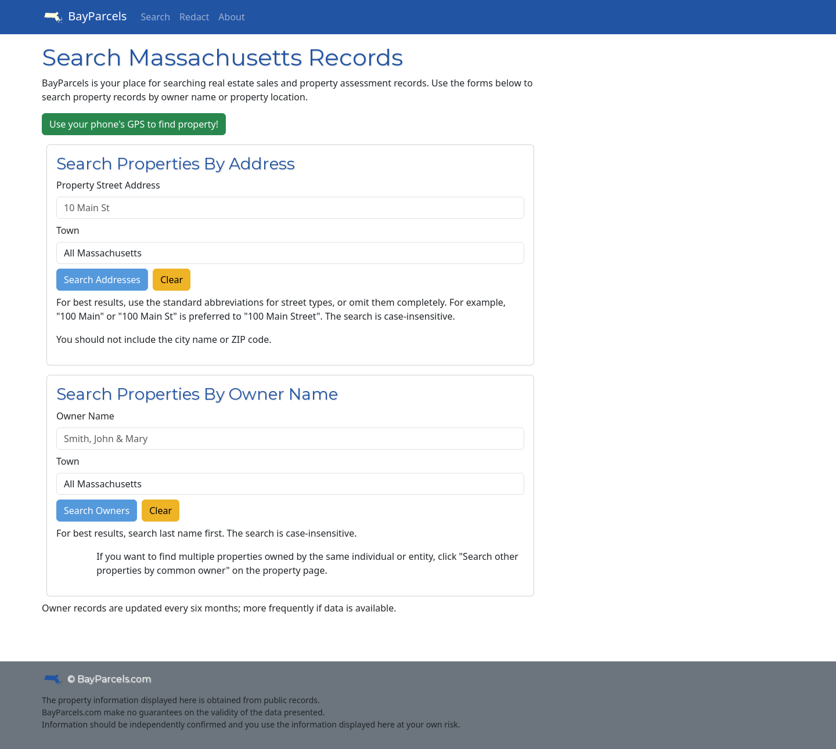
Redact (194, 16)
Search (155, 16)
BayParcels (84, 17)
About (231, 16)
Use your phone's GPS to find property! (133, 124)
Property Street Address (108, 185)
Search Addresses (102, 279)
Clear (171, 279)
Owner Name (85, 416)
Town (68, 230)
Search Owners (96, 510)
